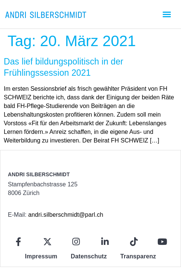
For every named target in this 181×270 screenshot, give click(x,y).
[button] (167, 14)
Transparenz (138, 256)
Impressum (41, 256)
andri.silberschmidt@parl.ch (65, 215)
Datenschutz (89, 256)
